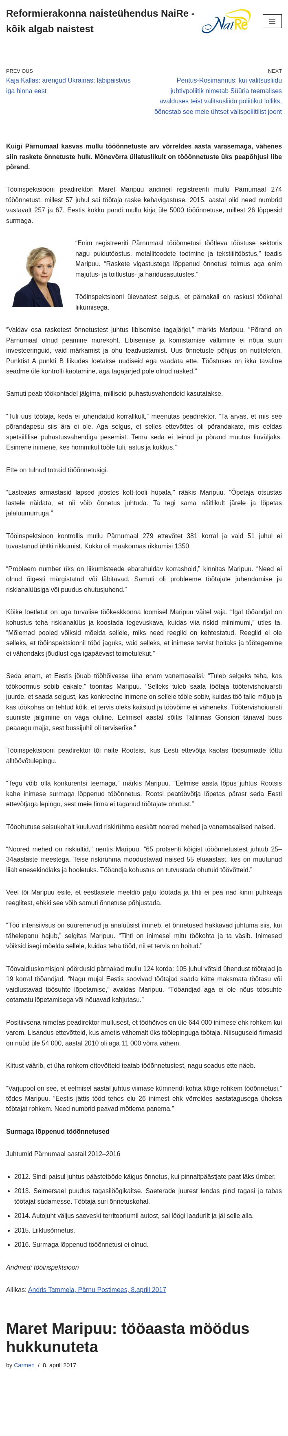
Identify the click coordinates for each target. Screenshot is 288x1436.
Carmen (24, 1369)
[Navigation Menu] (272, 21)
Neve (106, 1427)
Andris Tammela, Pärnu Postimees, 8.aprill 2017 (97, 1293)
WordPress (172, 1427)
